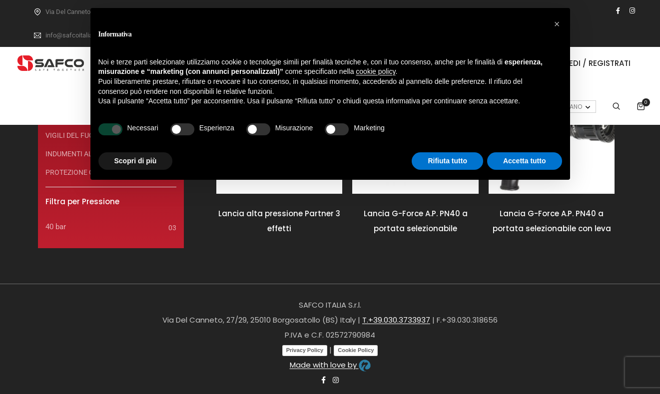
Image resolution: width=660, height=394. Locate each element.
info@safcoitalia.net (74, 35)
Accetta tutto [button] (524, 161)
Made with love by (330, 365)
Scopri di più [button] (135, 161)
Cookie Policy (356, 350)
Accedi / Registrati (591, 63)
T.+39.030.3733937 (396, 320)
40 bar (55, 226)
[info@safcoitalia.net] (37, 35)
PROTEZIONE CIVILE (77, 172)
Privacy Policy (305, 350)
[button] (557, 24)
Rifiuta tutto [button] (447, 161)
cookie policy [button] (375, 71)
